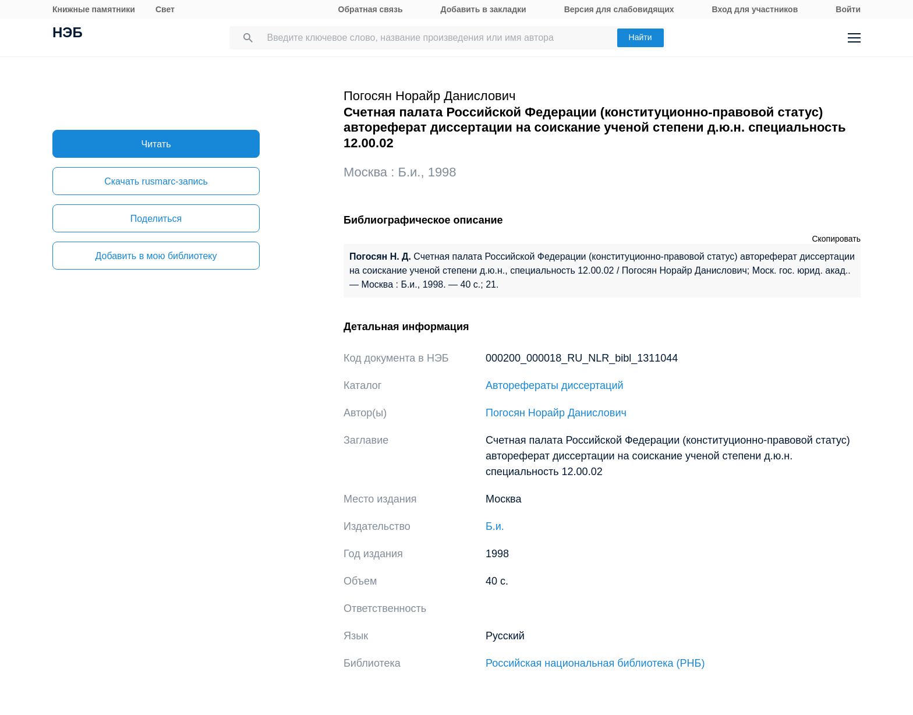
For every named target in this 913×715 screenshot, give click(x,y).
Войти (848, 9)
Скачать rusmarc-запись (156, 181)
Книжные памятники (93, 9)
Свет (165, 9)
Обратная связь (370, 9)
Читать (156, 144)
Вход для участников (755, 9)
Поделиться (156, 219)
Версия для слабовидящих (619, 9)
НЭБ (67, 33)
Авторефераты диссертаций (555, 385)
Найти (640, 37)
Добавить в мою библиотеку (156, 256)
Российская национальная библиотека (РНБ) (595, 663)
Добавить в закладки (483, 9)
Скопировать (836, 238)
